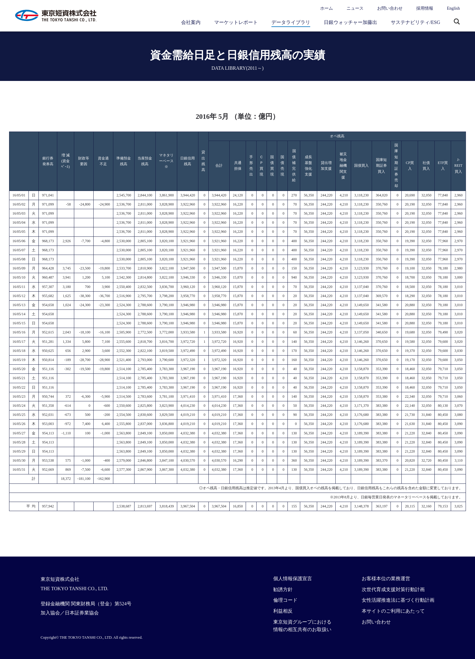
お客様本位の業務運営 (386, 578)
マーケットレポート (236, 22)
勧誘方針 (283, 589)
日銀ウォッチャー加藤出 (350, 22)
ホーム (326, 8)
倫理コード (285, 600)
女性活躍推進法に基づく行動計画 (398, 600)
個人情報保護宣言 (292, 578)
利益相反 (283, 611)
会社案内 (191, 22)
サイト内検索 (457, 22)
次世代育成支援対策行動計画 (393, 589)
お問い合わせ (390, 8)
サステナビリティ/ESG (415, 22)
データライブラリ (290, 22)
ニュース (355, 8)
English (453, 8)
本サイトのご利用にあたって (393, 611)
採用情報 (424, 8)
